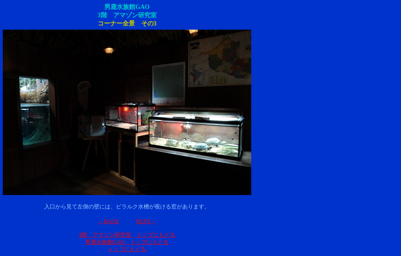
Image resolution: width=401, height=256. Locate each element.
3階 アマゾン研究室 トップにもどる (127, 235)
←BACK (108, 221)
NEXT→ (146, 221)
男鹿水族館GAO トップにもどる (127, 242)
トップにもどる (127, 249)
